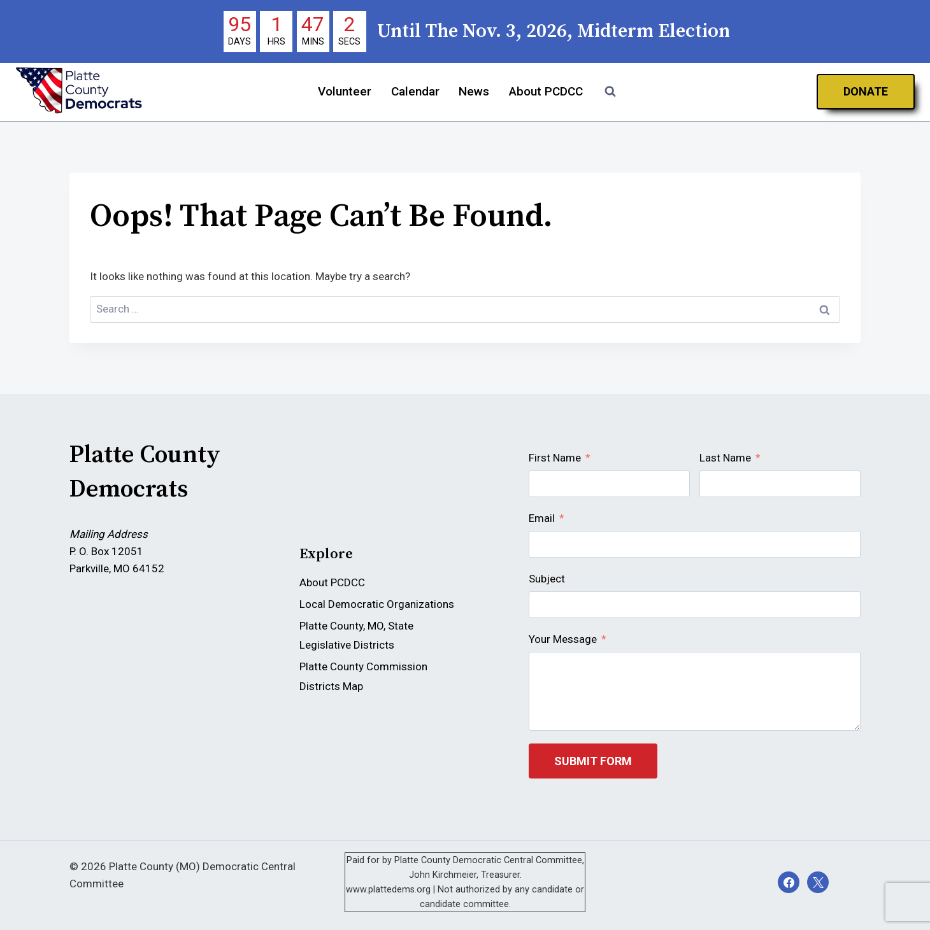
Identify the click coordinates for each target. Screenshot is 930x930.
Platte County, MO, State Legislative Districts (356, 635)
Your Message (563, 639)
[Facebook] (788, 882)
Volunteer (344, 91)
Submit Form (593, 761)
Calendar (415, 91)
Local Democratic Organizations (376, 604)
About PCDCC (546, 91)
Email (542, 518)
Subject (547, 578)
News (474, 91)
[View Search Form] (610, 91)
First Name (555, 457)
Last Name (725, 457)
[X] (818, 882)
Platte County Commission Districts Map (363, 676)
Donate (865, 91)
